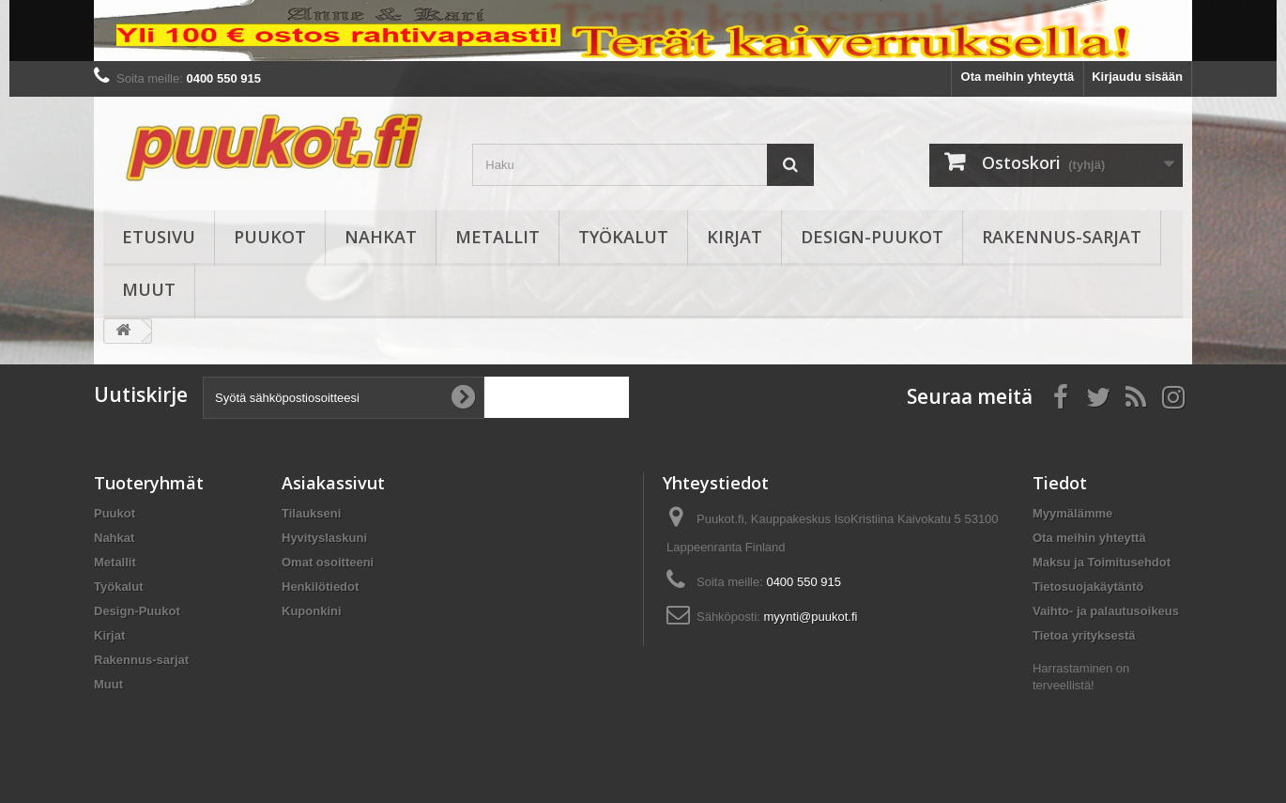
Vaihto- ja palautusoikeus (1106, 611)
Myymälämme (1072, 513)
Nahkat (380, 236)
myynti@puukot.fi (811, 617)
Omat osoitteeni (328, 562)
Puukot (270, 236)
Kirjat (734, 236)
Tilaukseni (311, 513)
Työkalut (623, 236)
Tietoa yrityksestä (1084, 635)
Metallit (497, 236)
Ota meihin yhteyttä (1018, 76)
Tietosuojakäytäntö (1088, 586)
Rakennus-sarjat (1061, 236)
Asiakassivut (333, 482)
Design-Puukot (872, 236)
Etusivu (158, 236)
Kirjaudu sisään (1137, 76)
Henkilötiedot (320, 586)
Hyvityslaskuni (324, 538)
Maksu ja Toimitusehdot (1102, 562)
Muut (149, 289)
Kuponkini (312, 611)
